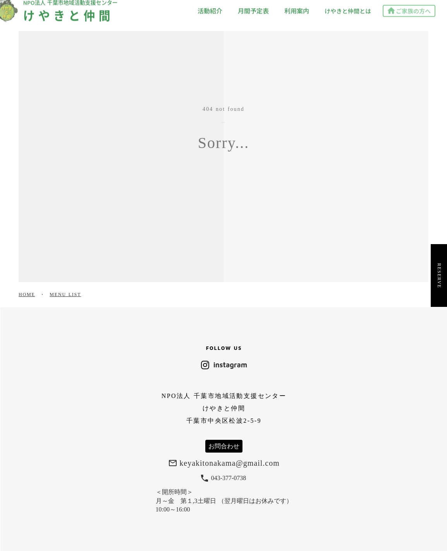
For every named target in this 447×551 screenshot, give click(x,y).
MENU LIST (65, 294)
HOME (27, 294)
